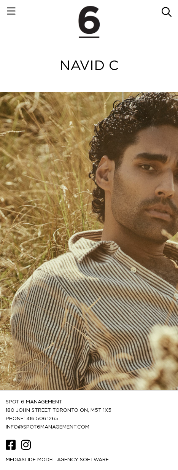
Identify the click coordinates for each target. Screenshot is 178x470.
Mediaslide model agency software (57, 459)
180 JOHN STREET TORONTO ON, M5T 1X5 (58, 410)
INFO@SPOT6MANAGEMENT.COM (47, 427)
